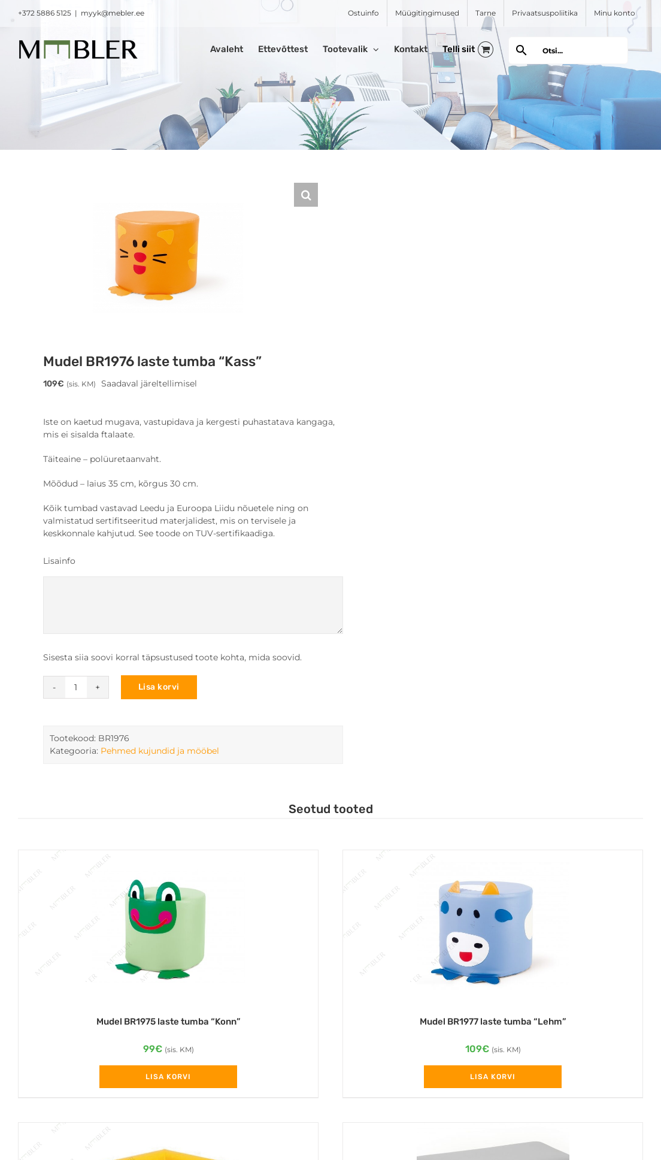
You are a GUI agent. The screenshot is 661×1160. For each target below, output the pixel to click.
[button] (306, 195)
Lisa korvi (159, 687)
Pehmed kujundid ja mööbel (160, 750)
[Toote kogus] (76, 687)
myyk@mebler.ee (112, 12)
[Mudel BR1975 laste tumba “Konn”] (168, 926)
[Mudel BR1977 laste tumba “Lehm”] (492, 926)
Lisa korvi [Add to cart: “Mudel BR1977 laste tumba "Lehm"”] (493, 1077)
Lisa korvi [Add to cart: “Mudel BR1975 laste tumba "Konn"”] (168, 1077)
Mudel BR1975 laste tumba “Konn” (168, 1021)
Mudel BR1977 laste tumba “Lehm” (493, 1021)
